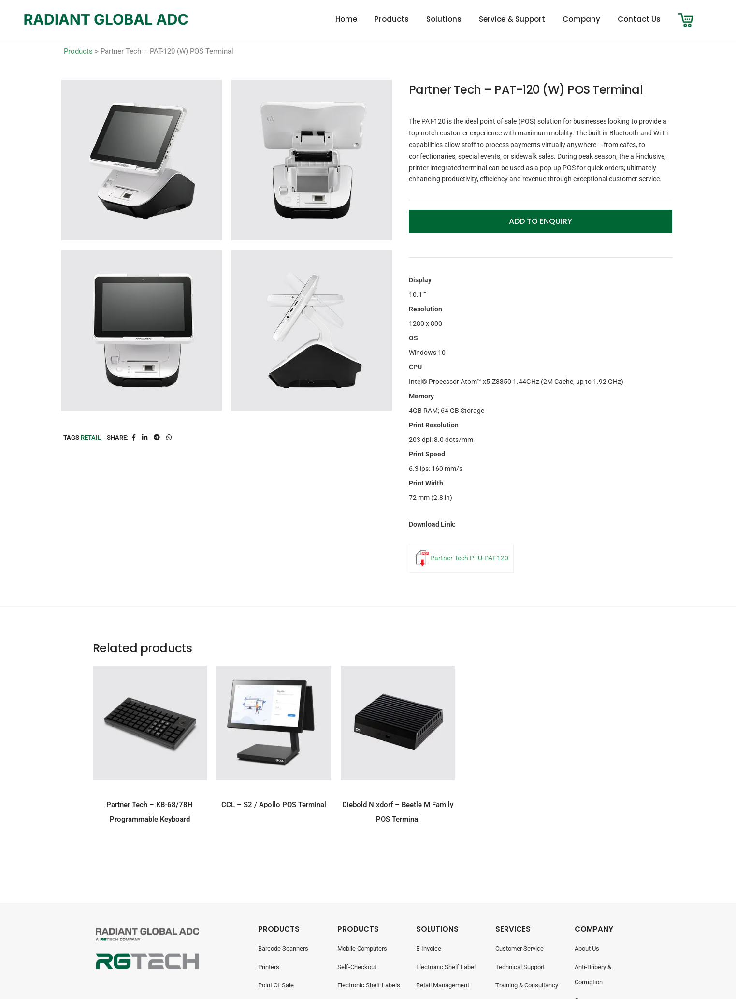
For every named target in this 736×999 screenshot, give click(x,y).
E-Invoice (428, 948)
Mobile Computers (362, 948)
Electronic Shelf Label (446, 966)
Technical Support (520, 966)
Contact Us (639, 19)
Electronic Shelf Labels (368, 985)
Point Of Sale (276, 985)
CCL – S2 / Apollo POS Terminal (273, 804)
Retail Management (442, 985)
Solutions (444, 19)
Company (581, 19)
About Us (587, 948)
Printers (268, 966)
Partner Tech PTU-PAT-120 (469, 558)
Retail (91, 437)
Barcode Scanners (283, 948)
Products (392, 19)
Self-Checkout (356, 966)
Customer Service (519, 948)
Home (346, 19)
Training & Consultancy (526, 985)
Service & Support (512, 19)
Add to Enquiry (540, 221)
